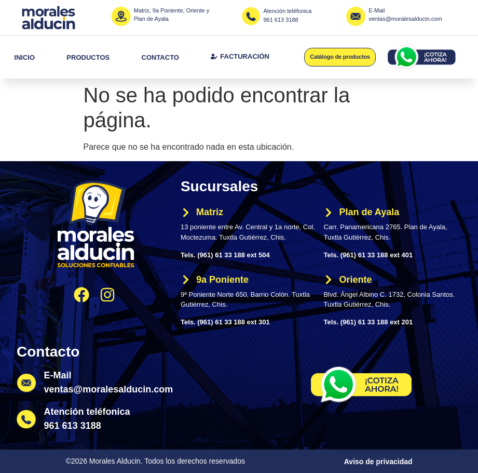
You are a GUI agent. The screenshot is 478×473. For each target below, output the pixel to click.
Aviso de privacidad (378, 461)
